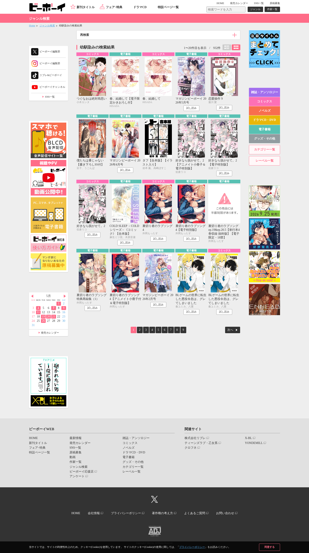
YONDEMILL (254, 443)
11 (38, 312)
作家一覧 (272, 9)
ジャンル (255, 9)
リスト (227, 47)
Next (65, 296)
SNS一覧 (259, 3)
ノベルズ (265, 110)
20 (48, 316)
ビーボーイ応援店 (82, 471)
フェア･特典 (114, 7)
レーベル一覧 (265, 160)
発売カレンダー (50, 332)
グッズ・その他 (264, 138)
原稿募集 (275, 3)
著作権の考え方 (162, 513)
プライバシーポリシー (192, 546)
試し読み (191, 107)
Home (32, 25)
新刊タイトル (86, 7)
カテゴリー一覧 (264, 149)
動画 (73, 457)
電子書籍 (265, 129)
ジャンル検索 (47, 25)
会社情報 (94, 513)
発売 (239, 3)
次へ (230, 329)
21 (53, 316)
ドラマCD (140, 7)
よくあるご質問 (194, 513)
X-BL (248, 438)
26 (43, 320)
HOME (220, 3)
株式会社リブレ (195, 438)
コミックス (264, 101)
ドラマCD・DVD (264, 120)
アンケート (77, 476)
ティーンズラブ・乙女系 (201, 443)
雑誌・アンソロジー (264, 92)
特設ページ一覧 (168, 7)
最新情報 (76, 438)
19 (43, 316)
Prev (32, 296)
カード (236, 47)
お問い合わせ (225, 513)
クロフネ (191, 447)
